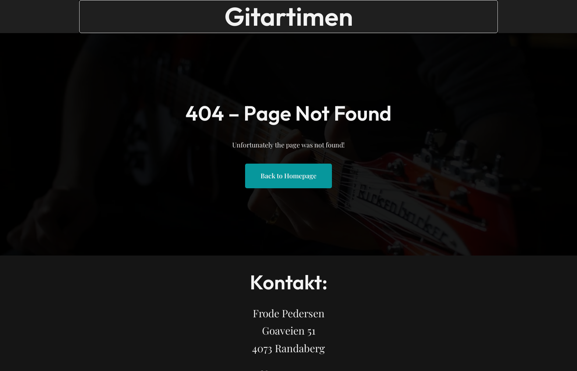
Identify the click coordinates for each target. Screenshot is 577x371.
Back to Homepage (288, 175)
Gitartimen (288, 16)
